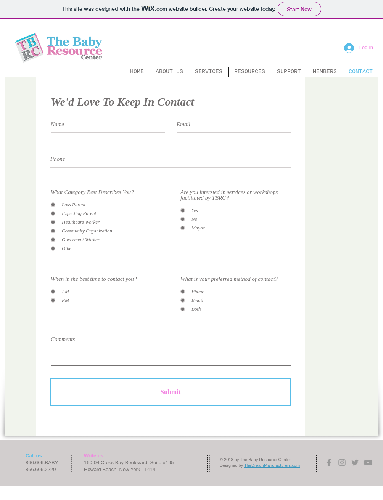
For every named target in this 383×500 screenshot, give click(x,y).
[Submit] (170, 392)
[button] (169, 72)
